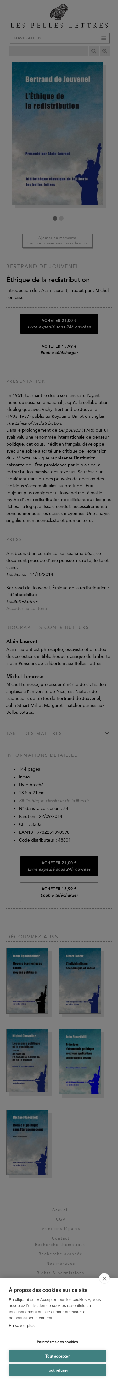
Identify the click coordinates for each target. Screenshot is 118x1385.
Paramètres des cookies (57, 1342)
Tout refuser (57, 1370)
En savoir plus (22, 1325)
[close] (104, 1278)
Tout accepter (57, 1356)
